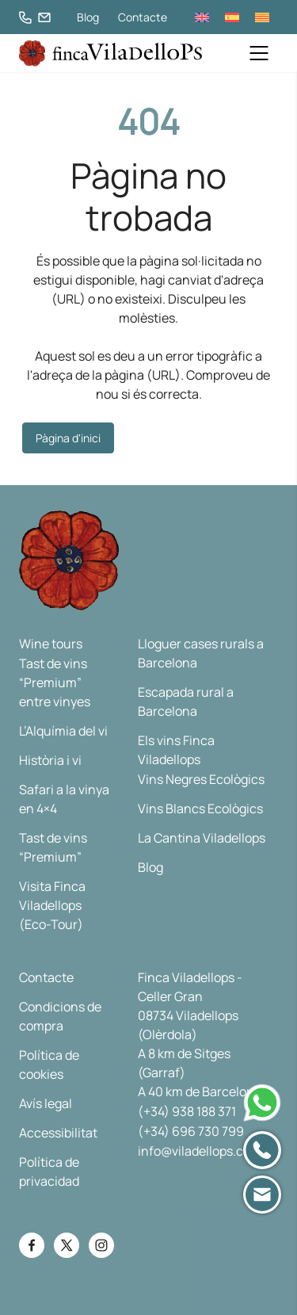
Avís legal (45, 1103)
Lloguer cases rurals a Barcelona (201, 653)
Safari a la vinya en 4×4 (64, 799)
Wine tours (50, 643)
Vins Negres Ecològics (201, 779)
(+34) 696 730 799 (191, 1131)
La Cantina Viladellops (201, 838)
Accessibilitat (58, 1132)
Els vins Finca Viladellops (176, 750)
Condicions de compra (60, 1016)
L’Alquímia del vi (63, 731)
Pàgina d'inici (68, 437)
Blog (88, 17)
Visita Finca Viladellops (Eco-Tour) (52, 905)
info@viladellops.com (199, 1151)
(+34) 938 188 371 (187, 1111)
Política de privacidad (49, 1171)
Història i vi (50, 760)
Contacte (142, 17)
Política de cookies (49, 1064)
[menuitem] (202, 17)
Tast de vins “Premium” (53, 847)
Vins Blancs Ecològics (200, 808)
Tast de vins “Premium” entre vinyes (54, 682)
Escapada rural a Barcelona (186, 701)
